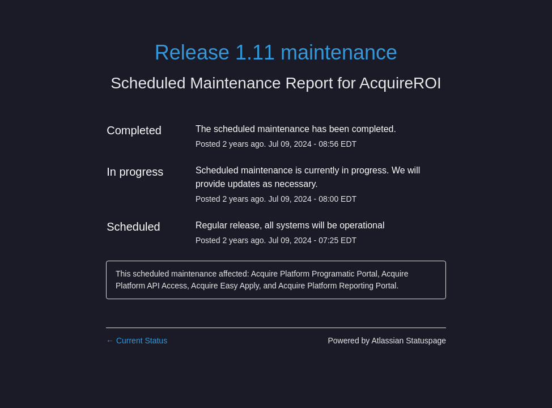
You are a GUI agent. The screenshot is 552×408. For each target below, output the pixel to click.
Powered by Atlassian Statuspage (387, 340)
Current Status (136, 340)
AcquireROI (400, 83)
